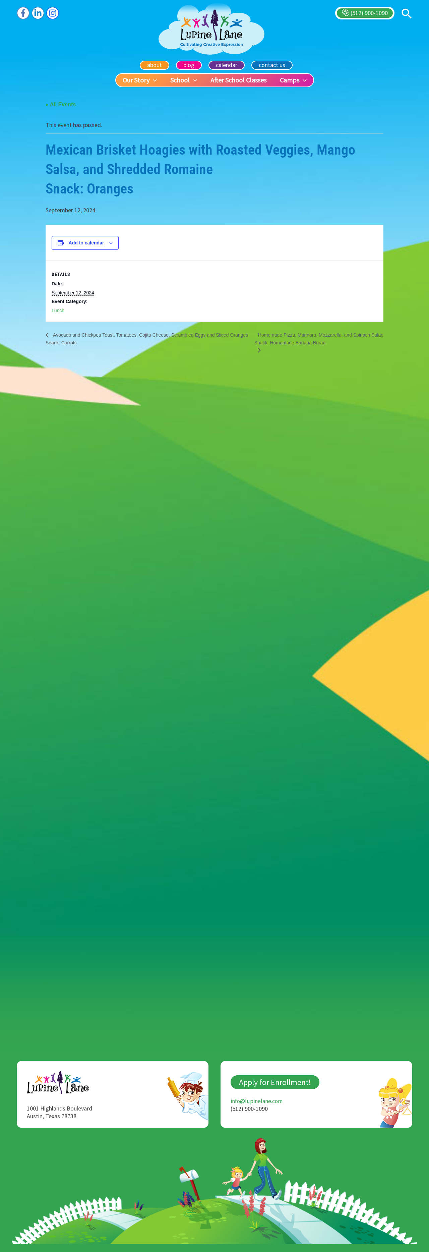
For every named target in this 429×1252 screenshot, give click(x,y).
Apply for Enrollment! (275, 1090)
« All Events (61, 104)
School (183, 80)
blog (189, 65)
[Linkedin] (38, 13)
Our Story (140, 80)
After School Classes (238, 80)
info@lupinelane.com (257, 1109)
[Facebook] (23, 13)
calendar (226, 65)
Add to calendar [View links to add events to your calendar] (86, 243)
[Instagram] (52, 13)
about (156, 65)
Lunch (58, 310)
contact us (270, 65)
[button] (364, 13)
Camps (293, 80)
